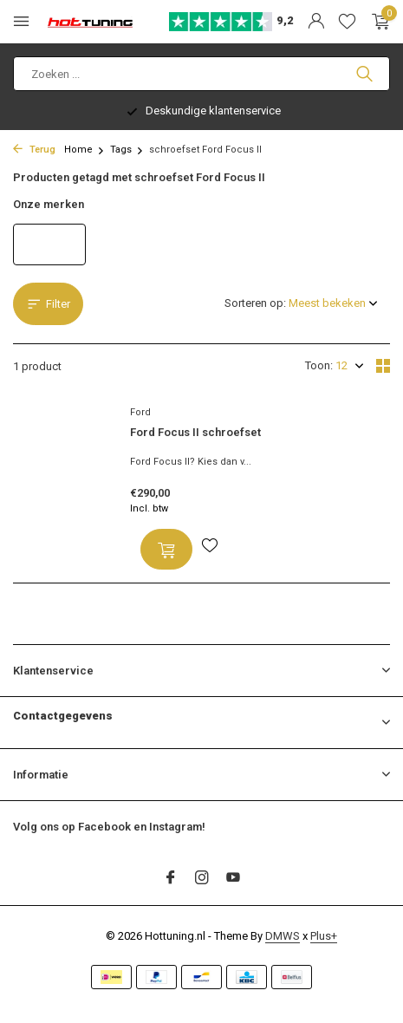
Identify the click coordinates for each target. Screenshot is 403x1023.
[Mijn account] (316, 21)
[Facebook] (171, 879)
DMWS (282, 935)
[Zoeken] (201, 73)
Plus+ (323, 935)
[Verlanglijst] (347, 21)
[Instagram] (202, 879)
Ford (140, 412)
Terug (34, 149)
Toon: (319, 365)
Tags (127, 149)
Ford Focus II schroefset (195, 432)
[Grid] (383, 366)
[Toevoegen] (166, 549)
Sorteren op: (255, 303)
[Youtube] (233, 879)
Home (84, 149)
